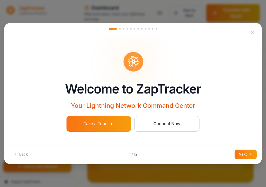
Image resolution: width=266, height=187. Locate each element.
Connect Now (167, 123)
